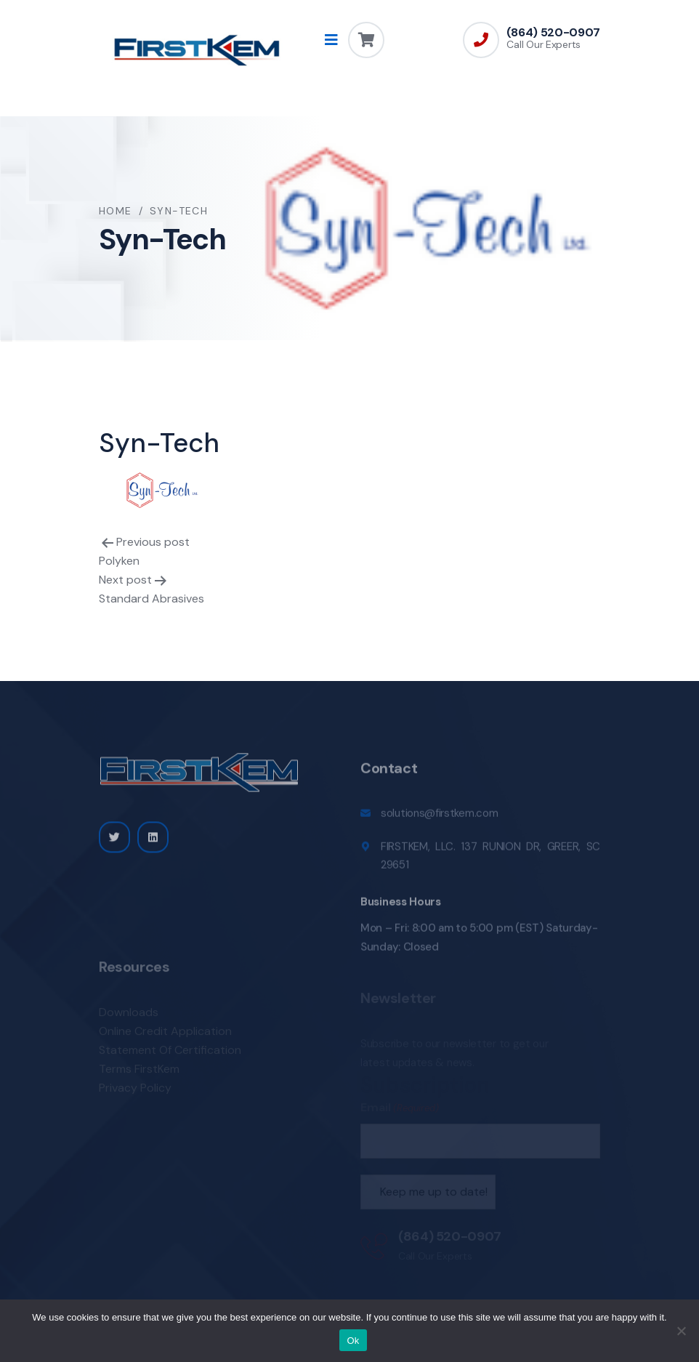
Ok (353, 1340)
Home (115, 210)
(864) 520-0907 (553, 33)
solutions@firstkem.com (439, 820)
